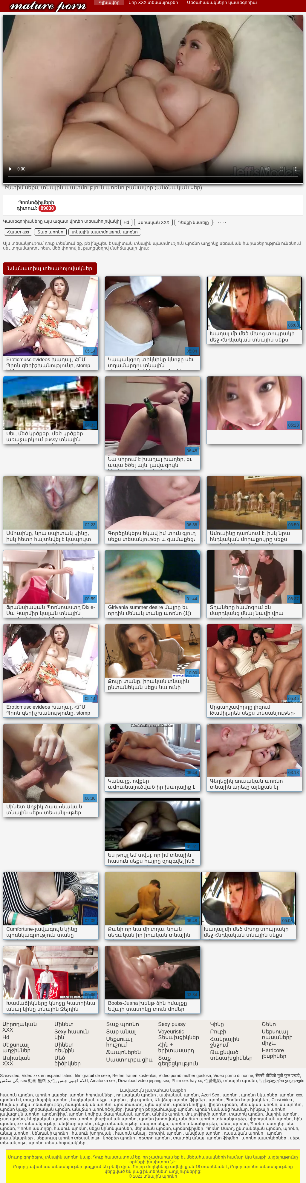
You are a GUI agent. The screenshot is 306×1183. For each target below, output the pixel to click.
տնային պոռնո (47, 6)
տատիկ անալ (188, 1138)
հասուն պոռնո (16, 1095)
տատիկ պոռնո (246, 1114)
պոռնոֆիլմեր (188, 1128)
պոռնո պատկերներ (264, 1138)
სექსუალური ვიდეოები (281, 1080)
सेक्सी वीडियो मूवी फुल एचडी (277, 1075)
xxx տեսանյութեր (36, 1123)
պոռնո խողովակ (158, 1118)
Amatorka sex (103, 1080)
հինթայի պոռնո (267, 1109)
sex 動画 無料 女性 (38, 1080)
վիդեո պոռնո (222, 1104)
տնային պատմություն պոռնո (105, 232)
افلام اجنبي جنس (73, 1080)
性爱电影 (212, 1080)
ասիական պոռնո (179, 1095)
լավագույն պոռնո (19, 1114)
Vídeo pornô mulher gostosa (185, 1075)
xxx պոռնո (81, 1118)
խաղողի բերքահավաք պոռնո (159, 1109)
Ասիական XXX (153, 222)
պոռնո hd (10, 1099)
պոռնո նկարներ (259, 1095)
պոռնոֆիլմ (54, 1114)
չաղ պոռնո (12, 1118)
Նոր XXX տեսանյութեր (153, 2)
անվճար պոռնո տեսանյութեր (212, 1118)
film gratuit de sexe (92, 1075)
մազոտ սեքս (154, 1123)
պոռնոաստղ (128, 1104)
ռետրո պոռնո (155, 1138)
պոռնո (216, 1099)
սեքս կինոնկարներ (110, 1128)
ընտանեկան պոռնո (258, 1128)
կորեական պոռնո (49, 1109)
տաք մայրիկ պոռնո (46, 1099)
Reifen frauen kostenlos (134, 1075)
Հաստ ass (18, 232)
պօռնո (231, 1095)
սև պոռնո (291, 1104)
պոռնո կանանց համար (221, 1109)
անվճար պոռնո (75, 1123)
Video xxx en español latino (47, 1075)
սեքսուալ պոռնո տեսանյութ (68, 1138)
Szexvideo (9, 1075)
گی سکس (9, 1080)
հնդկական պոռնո (47, 1118)
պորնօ (119, 1099)
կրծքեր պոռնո (119, 1138)
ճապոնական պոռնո (88, 1104)
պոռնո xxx (291, 1095)
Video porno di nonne (233, 1075)
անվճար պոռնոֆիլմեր (97, 1109)
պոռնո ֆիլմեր (223, 1138)
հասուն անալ (130, 1133)
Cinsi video (282, 1099)
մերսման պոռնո (152, 1128)
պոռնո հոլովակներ (92, 1095)
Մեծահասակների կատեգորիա (222, 2)
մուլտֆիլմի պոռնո (206, 1114)
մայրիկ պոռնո (281, 1114)
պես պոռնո (158, 1104)
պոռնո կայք (13, 1109)
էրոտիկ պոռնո (166, 1133)
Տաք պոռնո (50, 232)
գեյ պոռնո (140, 1099)
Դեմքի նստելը (193, 222)
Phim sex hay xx (187, 1080)
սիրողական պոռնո (270, 1118)
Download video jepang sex (143, 1080)
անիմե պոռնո (167, 1114)
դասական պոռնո (244, 1133)
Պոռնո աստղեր (267, 1123)
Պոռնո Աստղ (220, 1128)
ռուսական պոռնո (136, 1095)
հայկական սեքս (90, 1099)
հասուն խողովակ (92, 1133)
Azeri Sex (210, 1095)
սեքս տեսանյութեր (116, 1123)
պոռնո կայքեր (51, 1095)
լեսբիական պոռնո (116, 1118)
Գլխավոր (109, 2)
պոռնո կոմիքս (189, 1104)
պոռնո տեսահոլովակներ (58, 1142)
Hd (126, 222)
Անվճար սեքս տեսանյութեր (31, 1104)
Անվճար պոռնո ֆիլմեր (180, 1099)
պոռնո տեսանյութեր (193, 1123)
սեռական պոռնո (258, 1104)
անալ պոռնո (233, 1123)
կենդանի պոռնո (51, 1133)
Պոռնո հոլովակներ (247, 1099)
